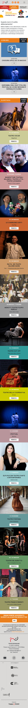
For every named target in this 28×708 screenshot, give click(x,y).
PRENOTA (14, 141)
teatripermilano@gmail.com (18, 631)
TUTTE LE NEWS (23, 40)
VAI (14, 620)
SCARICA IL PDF (23, 100)
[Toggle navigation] (24, 2)
